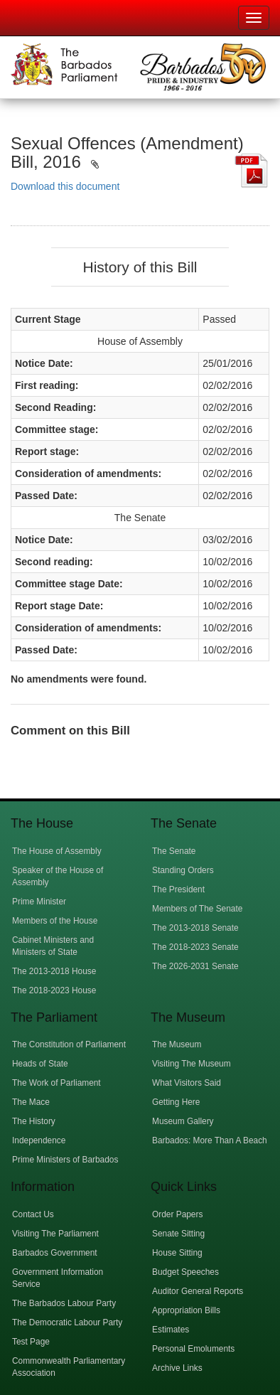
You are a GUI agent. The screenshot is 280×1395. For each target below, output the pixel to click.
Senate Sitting (178, 1234)
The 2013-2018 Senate (195, 928)
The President (178, 889)
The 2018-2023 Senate (195, 947)
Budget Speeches (185, 1272)
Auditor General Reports (197, 1291)
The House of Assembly (57, 851)
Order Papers (177, 1214)
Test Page (31, 1342)
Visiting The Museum (191, 1064)
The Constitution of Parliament (69, 1044)
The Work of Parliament (56, 1083)
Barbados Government (54, 1253)
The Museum (176, 1044)
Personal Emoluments (193, 1349)
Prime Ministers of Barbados (65, 1160)
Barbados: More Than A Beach (209, 1140)
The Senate (173, 851)
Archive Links (177, 1368)
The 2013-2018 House (54, 971)
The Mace (31, 1102)
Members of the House (54, 921)
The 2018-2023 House (54, 990)
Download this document (65, 186)
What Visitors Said (186, 1083)
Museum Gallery (183, 1121)
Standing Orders (183, 870)
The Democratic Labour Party (67, 1322)
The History (33, 1121)
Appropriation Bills (186, 1310)
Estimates (170, 1330)
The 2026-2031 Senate (195, 966)
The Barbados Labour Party (64, 1303)
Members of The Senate (197, 909)
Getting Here (176, 1102)
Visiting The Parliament (55, 1234)
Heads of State (40, 1064)
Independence (38, 1140)
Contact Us (33, 1214)
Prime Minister (39, 902)
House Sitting (177, 1253)
